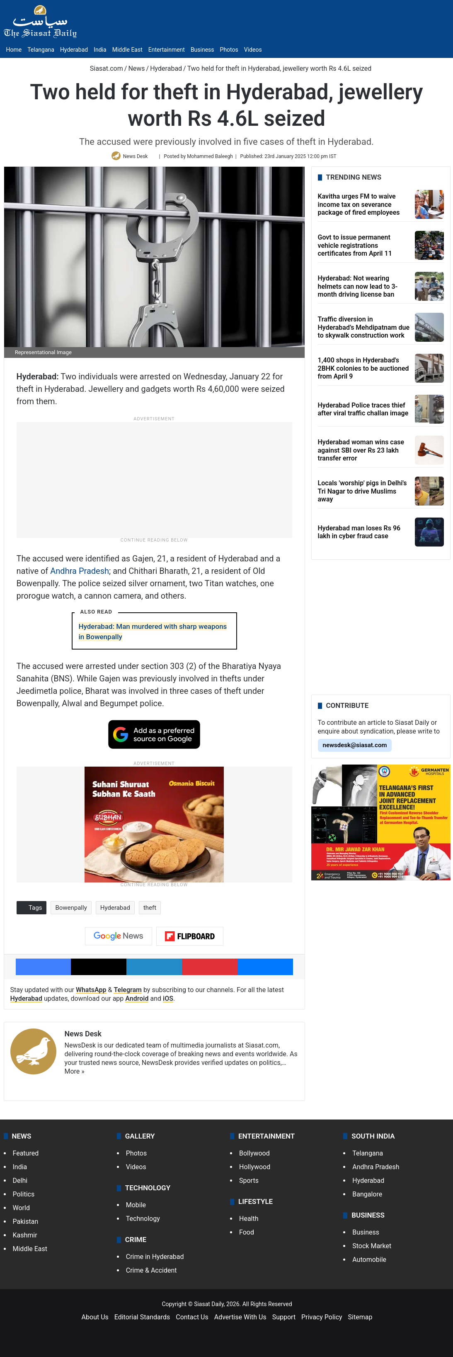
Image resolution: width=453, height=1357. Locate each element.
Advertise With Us (240, 1321)
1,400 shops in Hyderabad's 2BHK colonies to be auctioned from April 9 (363, 372)
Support (284, 1321)
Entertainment (166, 49)
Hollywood (254, 1170)
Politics (24, 1197)
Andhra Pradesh (79, 574)
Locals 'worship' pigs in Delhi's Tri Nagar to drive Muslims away (362, 494)
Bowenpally (71, 911)
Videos (253, 49)
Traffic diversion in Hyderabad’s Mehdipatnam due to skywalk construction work (364, 331)
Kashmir (25, 1238)
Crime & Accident (151, 1274)
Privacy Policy (321, 1321)
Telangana (40, 49)
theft (149, 911)
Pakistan (26, 1225)
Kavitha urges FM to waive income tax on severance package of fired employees (359, 208)
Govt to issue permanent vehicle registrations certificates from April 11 (355, 249)
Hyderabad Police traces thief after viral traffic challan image (363, 413)
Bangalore (367, 1197)
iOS (168, 1002)
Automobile (369, 1263)
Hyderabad (74, 49)
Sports (249, 1184)
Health (249, 1222)
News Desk (137, 158)
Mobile (136, 1209)
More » (75, 1075)
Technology (143, 1222)
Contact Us (192, 1321)
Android (136, 1002)
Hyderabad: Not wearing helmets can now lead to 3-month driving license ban (358, 290)
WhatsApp (91, 993)
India (100, 49)
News (136, 68)
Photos (229, 49)
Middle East (127, 49)
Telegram (128, 993)
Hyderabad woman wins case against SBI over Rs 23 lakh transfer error (361, 453)
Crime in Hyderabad (155, 1260)
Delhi (20, 1184)
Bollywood (254, 1156)
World (21, 1211)
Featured (26, 1156)
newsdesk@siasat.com (355, 749)
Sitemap (360, 1321)
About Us (95, 1321)
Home (14, 49)
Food (246, 1236)
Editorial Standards (142, 1321)
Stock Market (371, 1250)
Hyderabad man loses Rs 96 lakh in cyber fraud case (359, 536)
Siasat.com (102, 68)
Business (202, 49)
